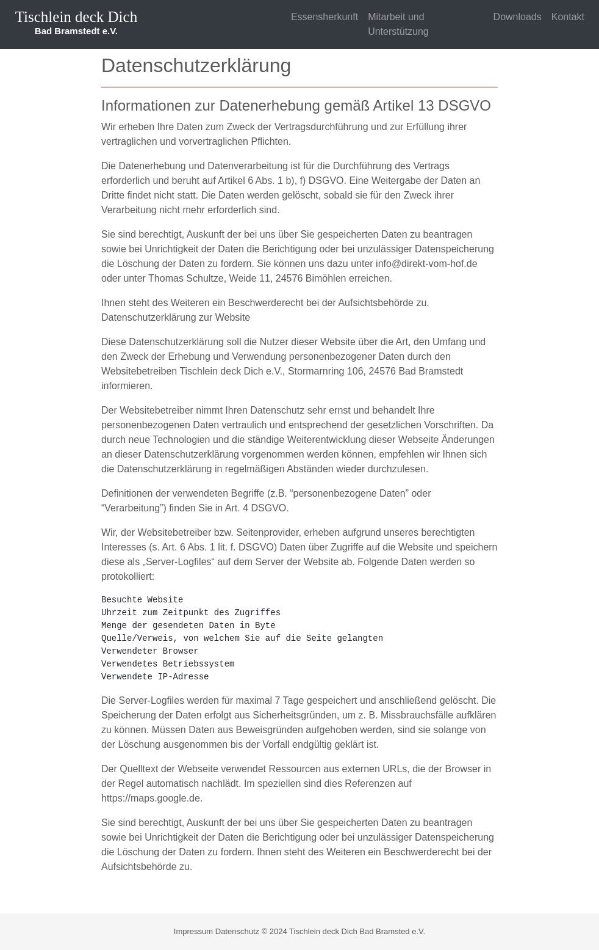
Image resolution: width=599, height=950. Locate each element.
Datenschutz (237, 931)
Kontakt (567, 17)
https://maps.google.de (150, 798)
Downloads (517, 17)
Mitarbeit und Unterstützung (398, 24)
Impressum (193, 931)
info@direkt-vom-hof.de (427, 263)
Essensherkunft (324, 17)
